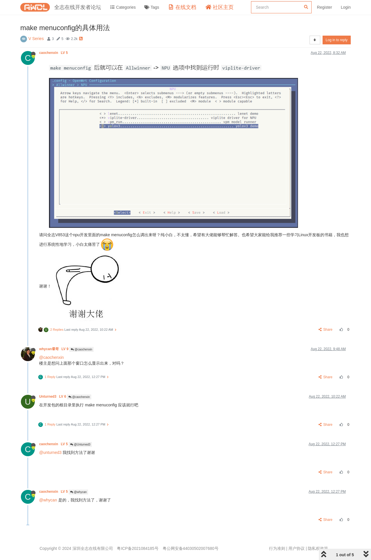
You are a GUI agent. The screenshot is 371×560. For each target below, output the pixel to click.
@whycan (78, 492)
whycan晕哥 (54, 349)
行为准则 (277, 548)
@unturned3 (50, 452)
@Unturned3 (80, 444)
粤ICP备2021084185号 (137, 548)
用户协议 (296, 548)
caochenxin (54, 53)
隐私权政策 (318, 548)
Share (325, 330)
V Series (36, 38)
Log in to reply (337, 40)
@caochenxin (81, 349)
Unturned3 (53, 396)
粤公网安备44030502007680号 (191, 548)
